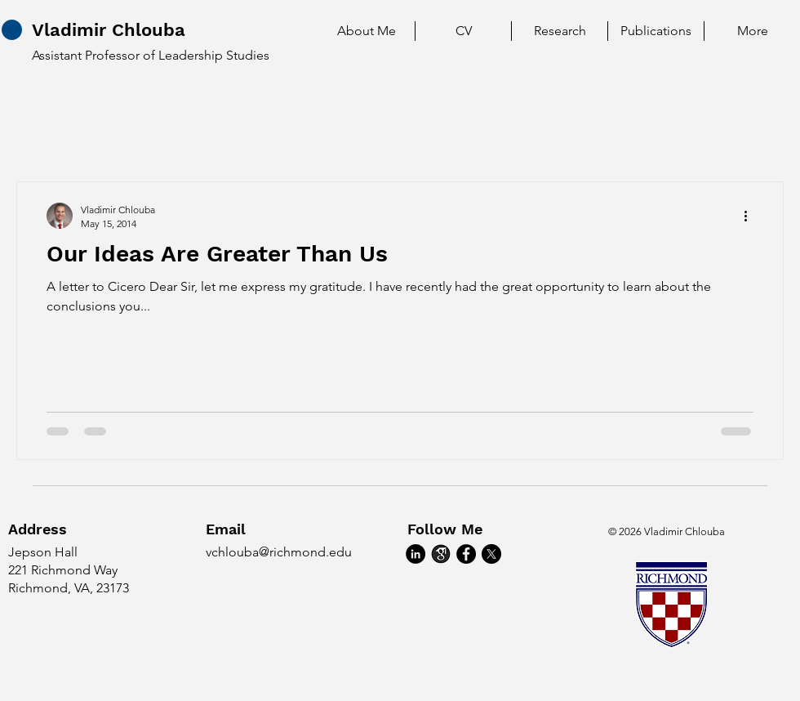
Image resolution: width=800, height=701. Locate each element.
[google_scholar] (441, 554)
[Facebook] (466, 554)
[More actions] (751, 215)
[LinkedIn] (415, 554)
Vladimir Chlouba (108, 30)
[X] (491, 554)
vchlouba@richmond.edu (279, 552)
